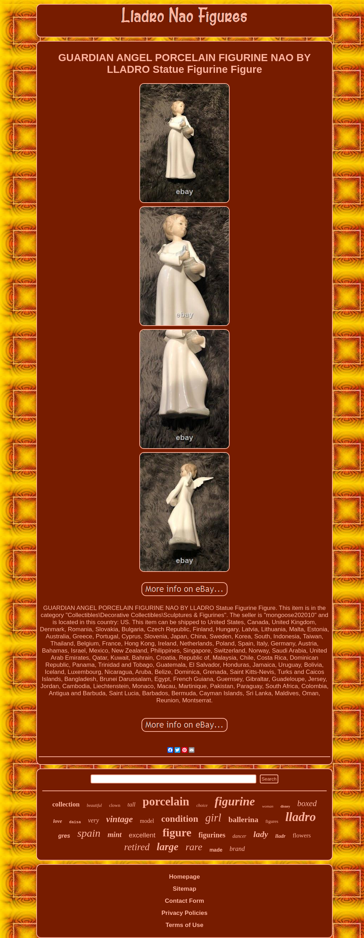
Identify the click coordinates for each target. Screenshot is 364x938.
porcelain (166, 801)
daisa (75, 822)
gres (64, 836)
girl (213, 817)
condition (179, 819)
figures (272, 821)
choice (201, 805)
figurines (211, 835)
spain (88, 833)
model (147, 821)
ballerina (243, 819)
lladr (280, 836)
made (216, 850)
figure (176, 832)
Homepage (184, 876)
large (167, 846)
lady (260, 834)
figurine (235, 801)
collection (66, 804)
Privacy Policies (184, 913)
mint (115, 834)
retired (136, 847)
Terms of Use (184, 925)
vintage (119, 819)
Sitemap (184, 888)
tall (131, 804)
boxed (307, 803)
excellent (142, 835)
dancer (239, 836)
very (93, 820)
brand (237, 848)
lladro (300, 817)
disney (285, 806)
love (57, 821)
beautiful (94, 805)
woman (267, 806)
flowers (302, 835)
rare (194, 846)
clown (115, 805)
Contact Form (184, 900)
